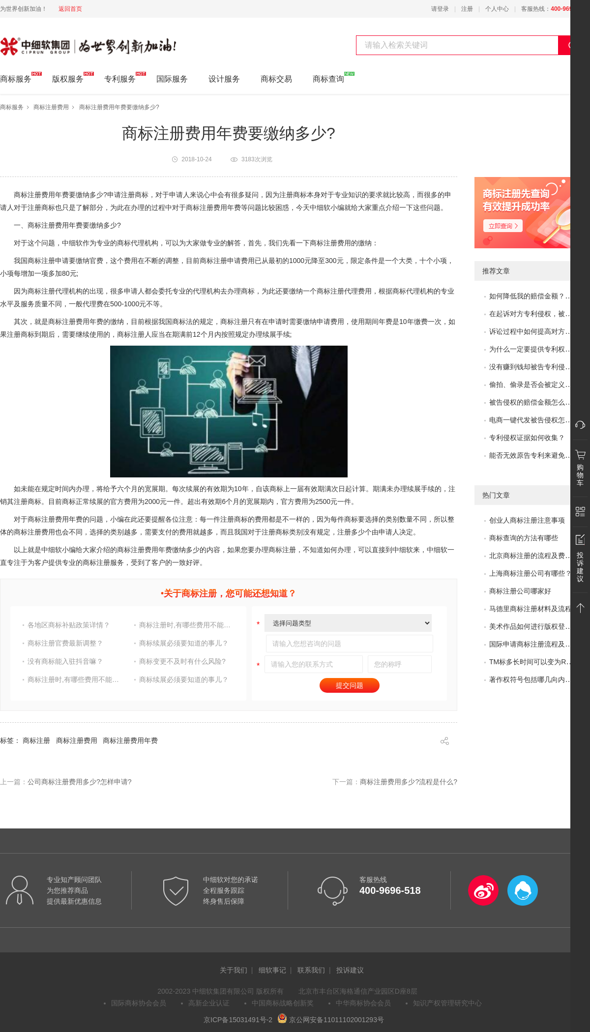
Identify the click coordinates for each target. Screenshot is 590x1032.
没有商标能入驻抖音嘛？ (65, 661)
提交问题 (349, 685)
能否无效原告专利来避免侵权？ (537, 455)
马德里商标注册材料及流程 (530, 609)
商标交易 (276, 79)
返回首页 (70, 8)
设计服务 (224, 79)
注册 (467, 8)
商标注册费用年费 (130, 740)
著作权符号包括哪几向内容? (532, 679)
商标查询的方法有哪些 (523, 538)
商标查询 (328, 77)
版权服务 (68, 77)
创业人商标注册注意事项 (527, 520)
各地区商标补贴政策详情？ (69, 625)
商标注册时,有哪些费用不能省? (186, 625)
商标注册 (36, 740)
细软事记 (272, 970)
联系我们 (311, 970)
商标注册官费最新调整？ (65, 643)
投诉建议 (350, 970)
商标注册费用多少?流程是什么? (408, 782)
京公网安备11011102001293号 (330, 1020)
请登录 (440, 8)
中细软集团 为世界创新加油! (49, 41)
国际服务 (172, 79)
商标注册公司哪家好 (520, 591)
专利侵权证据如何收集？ (527, 438)
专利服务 (120, 77)
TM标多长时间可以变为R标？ (534, 662)
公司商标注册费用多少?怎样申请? (80, 782)
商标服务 (15, 77)
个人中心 (497, 8)
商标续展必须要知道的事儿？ (184, 643)
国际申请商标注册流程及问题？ (537, 644)
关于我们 (233, 970)
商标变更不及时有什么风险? (182, 661)
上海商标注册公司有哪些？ (530, 573)
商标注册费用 (51, 107)
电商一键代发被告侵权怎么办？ (537, 420)
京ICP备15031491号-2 (238, 1020)
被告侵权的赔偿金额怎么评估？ (537, 402)
